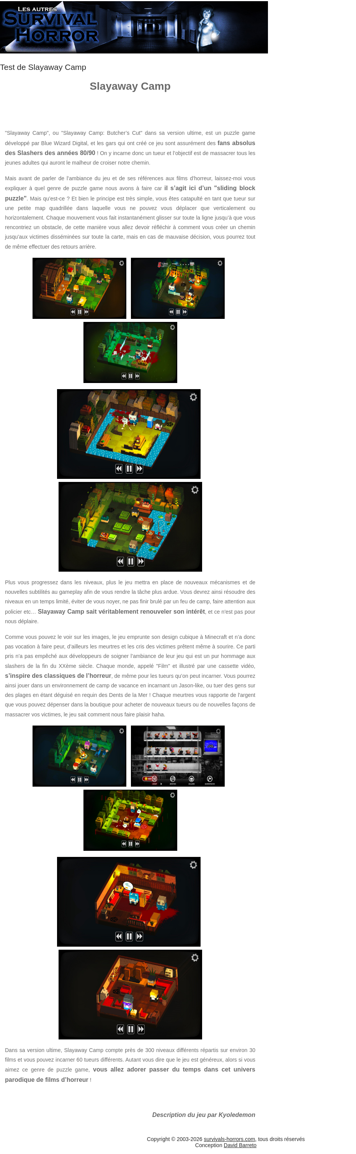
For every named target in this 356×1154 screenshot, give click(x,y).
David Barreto (240, 1145)
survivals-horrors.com (229, 1139)
